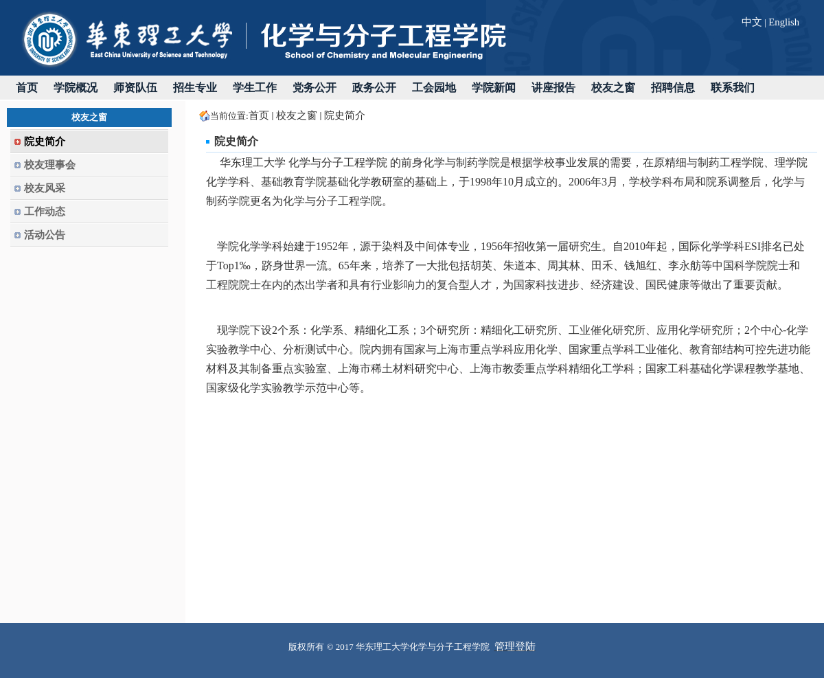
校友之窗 (296, 115)
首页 (259, 115)
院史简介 (344, 115)
